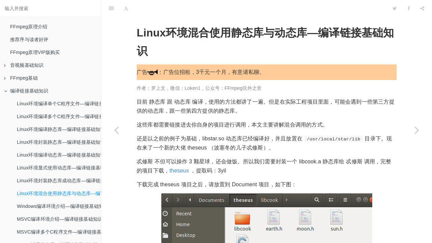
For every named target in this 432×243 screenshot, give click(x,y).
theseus (179, 154)
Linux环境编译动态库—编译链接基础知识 (59, 155)
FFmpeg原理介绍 (28, 26)
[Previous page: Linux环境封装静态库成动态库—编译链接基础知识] (116, 130)
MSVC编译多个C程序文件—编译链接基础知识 (59, 232)
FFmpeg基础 (21, 78)
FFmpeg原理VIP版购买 (35, 52)
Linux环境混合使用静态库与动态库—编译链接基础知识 (59, 193)
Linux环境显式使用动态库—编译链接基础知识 (59, 167)
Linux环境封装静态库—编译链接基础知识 (59, 142)
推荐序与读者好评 (29, 39)
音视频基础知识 (24, 65)
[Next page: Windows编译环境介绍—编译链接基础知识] (417, 130)
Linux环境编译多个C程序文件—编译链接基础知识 (59, 116)
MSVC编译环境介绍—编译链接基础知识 (59, 219)
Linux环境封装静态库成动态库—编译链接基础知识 (59, 180)
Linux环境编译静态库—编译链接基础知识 (59, 129)
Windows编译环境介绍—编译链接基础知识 (59, 206)
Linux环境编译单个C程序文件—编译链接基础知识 (59, 103)
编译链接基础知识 (26, 90)
